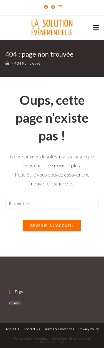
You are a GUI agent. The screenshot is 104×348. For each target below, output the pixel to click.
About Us (12, 329)
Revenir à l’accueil (52, 225)
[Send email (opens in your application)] (59, 6)
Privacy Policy (88, 329)
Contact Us (32, 329)
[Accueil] (7, 63)
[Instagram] (53, 6)
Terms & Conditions (59, 329)
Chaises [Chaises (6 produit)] (15, 303)
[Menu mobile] (96, 28)
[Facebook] (46, 6)
